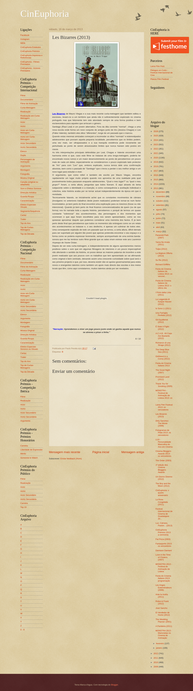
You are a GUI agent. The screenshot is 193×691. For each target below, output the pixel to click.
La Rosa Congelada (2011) (162, 502)
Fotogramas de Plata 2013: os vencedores (163, 432)
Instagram (24, 39)
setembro (160, 205)
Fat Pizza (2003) (163, 539)
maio (158, 223)
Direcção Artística (28, 192)
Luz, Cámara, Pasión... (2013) (164, 524)
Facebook (24, 35)
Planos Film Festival (159, 79)
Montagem (25, 170)
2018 (156, 166)
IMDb (22, 43)
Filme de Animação (29, 103)
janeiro (159, 648)
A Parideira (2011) (164, 626)
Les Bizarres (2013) (161, 415)
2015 (156, 179)
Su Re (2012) (162, 260)
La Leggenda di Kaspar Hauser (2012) (164, 301)
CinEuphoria (44, 13)
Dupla (23, 155)
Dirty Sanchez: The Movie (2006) (162, 423)
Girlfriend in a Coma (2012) (163, 357)
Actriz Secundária (28, 147)
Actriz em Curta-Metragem (27, 138)
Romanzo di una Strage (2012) (163, 344)
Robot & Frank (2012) (162, 602)
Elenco (23, 151)
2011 (156, 658)
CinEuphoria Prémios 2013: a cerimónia (163, 532)
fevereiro (160, 643)
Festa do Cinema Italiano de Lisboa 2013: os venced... (164, 272)
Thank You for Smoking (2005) (164, 384)
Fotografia (25, 174)
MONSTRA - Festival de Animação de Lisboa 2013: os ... (164, 395)
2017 (156, 171)
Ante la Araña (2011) (162, 595)
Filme (22, 95)
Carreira (24, 446)
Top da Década (27, 234)
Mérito (23, 453)
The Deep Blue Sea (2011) (162, 350)
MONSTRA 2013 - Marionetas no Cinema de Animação (164, 634)
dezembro (161, 192)
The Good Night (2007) (163, 371)
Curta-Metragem (27, 107)
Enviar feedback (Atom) (71, 458)
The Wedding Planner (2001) (163, 620)
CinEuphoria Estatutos (30, 47)
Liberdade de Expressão (31, 449)
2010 (156, 662)
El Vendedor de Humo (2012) (163, 613)
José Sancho (161, 608)
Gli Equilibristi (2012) (162, 321)
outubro (160, 201)
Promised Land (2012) (162, 378)
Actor (22, 122)
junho (159, 218)
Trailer (23, 219)
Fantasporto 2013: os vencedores (164, 544)
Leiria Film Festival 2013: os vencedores (164, 407)
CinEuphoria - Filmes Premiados (29, 63)
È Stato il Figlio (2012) (162, 327)
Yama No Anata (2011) (163, 243)
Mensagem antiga (132, 452)
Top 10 (23, 507)
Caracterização (27, 200)
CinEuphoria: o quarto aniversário (162, 492)
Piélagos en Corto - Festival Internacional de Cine (161, 72)
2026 (156, 131)
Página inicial (100, 452)
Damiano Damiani (164, 550)
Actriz (23, 126)
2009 (156, 666)
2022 (156, 149)
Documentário (26, 99)
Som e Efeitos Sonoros (30, 188)
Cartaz (23, 215)
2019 (156, 162)
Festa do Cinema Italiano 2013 (163, 364)
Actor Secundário (28, 143)
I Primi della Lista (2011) (163, 293)
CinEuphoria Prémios (30, 51)
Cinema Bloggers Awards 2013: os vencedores (163, 453)
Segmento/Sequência (30, 211)
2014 (156, 184)
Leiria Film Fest (157, 66)
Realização (25, 111)
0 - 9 (22, 629)
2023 (156, 144)
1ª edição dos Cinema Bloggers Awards (162, 468)
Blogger (114, 685)
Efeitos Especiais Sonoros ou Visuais (29, 348)
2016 (156, 175)
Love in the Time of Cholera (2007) (163, 557)
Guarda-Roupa (27, 196)
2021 (156, 153)
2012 (156, 653)
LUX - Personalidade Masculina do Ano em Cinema (164, 443)
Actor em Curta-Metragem (27, 131)
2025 (156, 135)
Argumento (25, 166)
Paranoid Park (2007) (162, 236)
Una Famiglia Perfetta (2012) (164, 314)
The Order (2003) (163, 460)
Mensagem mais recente (64, 452)
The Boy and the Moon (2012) (163, 484)
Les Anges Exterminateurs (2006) (164, 587)
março (159, 231)
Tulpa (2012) (161, 249)
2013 (156, 188)
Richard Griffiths (163, 264)
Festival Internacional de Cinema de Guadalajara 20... (164, 514)
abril (158, 227)
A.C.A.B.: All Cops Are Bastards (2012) (164, 335)
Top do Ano (25, 223)
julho (158, 214)
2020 (156, 157)
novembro (161, 196)
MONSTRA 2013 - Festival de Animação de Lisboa (164, 568)
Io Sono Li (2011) (163, 308)
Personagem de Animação (27, 160)
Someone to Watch (29, 458)
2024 (156, 140)
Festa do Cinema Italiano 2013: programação (163, 578)
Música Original (27, 178)
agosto (159, 209)
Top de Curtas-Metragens (27, 228)
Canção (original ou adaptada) (29, 183)
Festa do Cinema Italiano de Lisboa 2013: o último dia (163, 284)
